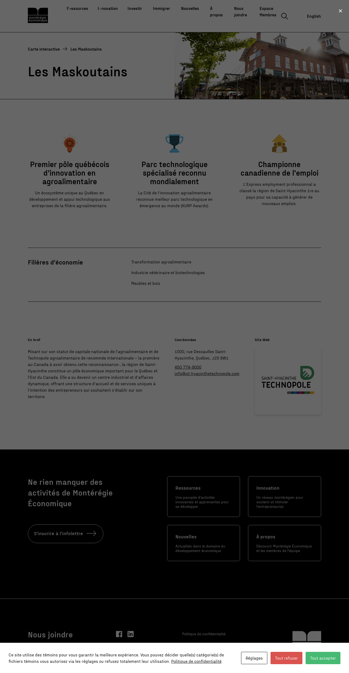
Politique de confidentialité (196, 661)
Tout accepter (323, 657)
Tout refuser (286, 657)
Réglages (254, 657)
